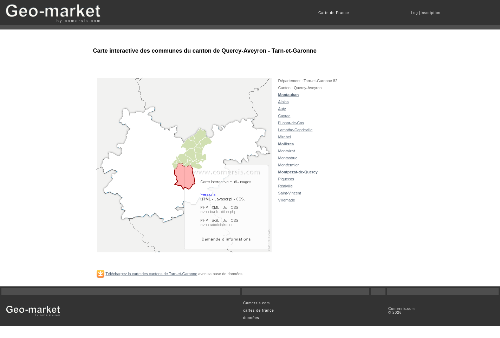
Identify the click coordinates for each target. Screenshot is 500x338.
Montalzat (286, 151)
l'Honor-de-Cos (291, 123)
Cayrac (284, 116)
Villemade (286, 200)
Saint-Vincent (289, 193)
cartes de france (258, 310)
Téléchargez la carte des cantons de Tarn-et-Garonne (151, 274)
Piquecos (286, 179)
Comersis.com (256, 303)
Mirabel (284, 137)
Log (414, 13)
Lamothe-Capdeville (295, 130)
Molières (286, 144)
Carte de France (333, 13)
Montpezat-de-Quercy (298, 172)
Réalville (285, 186)
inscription (431, 13)
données (251, 318)
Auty (282, 109)
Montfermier (288, 165)
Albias (283, 102)
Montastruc (287, 158)
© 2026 (395, 312)
